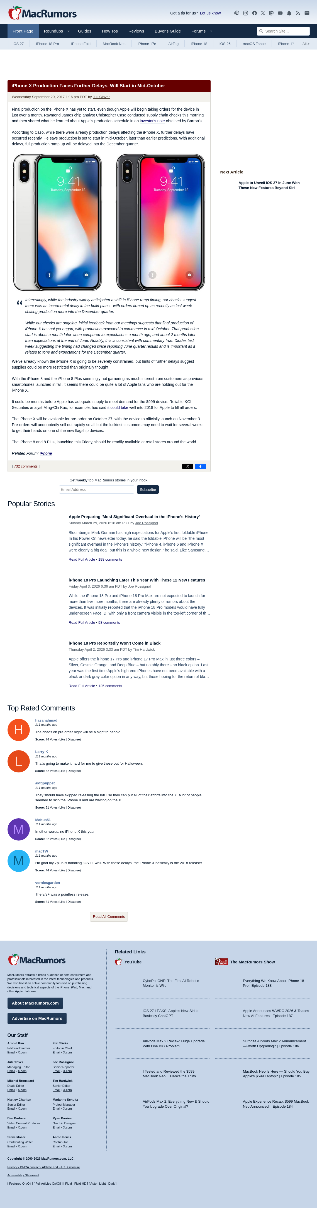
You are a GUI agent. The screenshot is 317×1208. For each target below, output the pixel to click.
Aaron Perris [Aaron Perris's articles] (62, 1135)
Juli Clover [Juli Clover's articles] (15, 1060)
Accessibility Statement (23, 1175)
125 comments (110, 686)
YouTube (133, 959)
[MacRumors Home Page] (42, 13)
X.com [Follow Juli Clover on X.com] (22, 1069)
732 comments (26, 466)
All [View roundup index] (306, 44)
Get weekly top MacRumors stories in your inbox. (109, 480)
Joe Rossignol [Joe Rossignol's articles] (63, 1060)
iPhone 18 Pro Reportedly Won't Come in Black (122, 643)
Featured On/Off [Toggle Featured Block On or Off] (20, 1183)
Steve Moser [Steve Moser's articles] (17, 1135)
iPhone (46, 453)
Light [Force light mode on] (102, 1183)
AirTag (173, 44)
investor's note (152, 121)
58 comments (109, 629)
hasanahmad (46, 720)
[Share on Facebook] (200, 466)
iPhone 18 (199, 44)
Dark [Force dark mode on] (111, 1183)
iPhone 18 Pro (47, 44)
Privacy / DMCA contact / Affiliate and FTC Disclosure (44, 1167)
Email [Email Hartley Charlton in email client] (11, 1106)
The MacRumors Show (252, 959)
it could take (118, 407)
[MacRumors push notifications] (289, 13)
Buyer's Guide (168, 31)
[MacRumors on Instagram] (245, 13)
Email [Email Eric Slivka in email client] (56, 1050)
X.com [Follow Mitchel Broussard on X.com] (22, 1088)
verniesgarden (47, 883)
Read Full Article (82, 565)
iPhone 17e (147, 44)
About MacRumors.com (35, 1001)
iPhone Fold (81, 44)
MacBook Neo (114, 44)
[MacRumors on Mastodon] (271, 13)
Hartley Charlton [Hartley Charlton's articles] (19, 1097)
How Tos (110, 31)
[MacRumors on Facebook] (254, 13)
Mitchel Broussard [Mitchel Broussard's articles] (21, 1078)
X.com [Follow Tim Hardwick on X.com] (67, 1088)
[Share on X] (187, 466)
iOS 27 (18, 44)
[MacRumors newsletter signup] (307, 13)
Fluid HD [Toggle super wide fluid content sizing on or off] (80, 1183)
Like (62, 739)
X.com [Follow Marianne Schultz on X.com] (67, 1106)
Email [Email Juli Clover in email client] (11, 1069)
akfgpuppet (45, 783)
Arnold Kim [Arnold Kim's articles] (16, 1041)
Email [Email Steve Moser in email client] (11, 1144)
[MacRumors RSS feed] (298, 13)
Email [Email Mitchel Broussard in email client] (11, 1088)
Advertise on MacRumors (37, 1016)
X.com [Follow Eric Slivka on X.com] (67, 1050)
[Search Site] (283, 31)
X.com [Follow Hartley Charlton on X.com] (22, 1106)
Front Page (23, 31)
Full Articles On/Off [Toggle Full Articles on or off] (48, 1183)
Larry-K (41, 752)
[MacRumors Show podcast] (237, 13)
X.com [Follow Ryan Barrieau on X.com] (67, 1125)
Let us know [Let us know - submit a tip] (210, 13)
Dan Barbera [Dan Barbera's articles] (17, 1116)
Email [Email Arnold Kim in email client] (11, 1050)
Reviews (136, 31)
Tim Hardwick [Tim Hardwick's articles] (62, 1078)
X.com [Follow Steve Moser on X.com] (22, 1144)
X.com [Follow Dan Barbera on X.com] (22, 1125)
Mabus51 (43, 820)
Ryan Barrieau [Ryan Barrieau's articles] (63, 1116)
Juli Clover (101, 97)
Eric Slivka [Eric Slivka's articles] (60, 1041)
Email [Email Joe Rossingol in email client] (56, 1069)
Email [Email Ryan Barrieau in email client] (56, 1125)
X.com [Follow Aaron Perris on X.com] (67, 1144)
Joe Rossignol (146, 529)
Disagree (74, 739)
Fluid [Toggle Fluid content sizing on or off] (68, 1183)
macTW (41, 851)
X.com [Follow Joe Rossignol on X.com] (67, 1069)
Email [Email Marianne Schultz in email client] (56, 1106)
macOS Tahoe (254, 44)
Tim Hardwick (144, 649)
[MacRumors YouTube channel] (280, 13)
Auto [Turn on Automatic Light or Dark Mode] (93, 1183)
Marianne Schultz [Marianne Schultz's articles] (65, 1097)
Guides (84, 31)
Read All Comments (109, 916)
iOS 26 (225, 44)
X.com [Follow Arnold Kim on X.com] (22, 1050)
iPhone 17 (286, 44)
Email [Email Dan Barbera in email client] (11, 1125)
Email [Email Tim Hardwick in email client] (56, 1088)
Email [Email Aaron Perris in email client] (56, 1144)
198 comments (110, 565)
